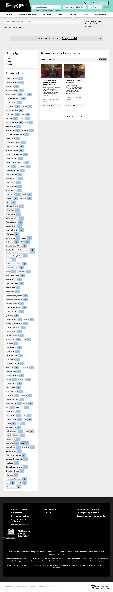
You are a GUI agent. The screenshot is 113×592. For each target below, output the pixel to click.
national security (14, 431)
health (22, 482)
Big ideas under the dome (17, 134)
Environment (13, 359)
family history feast (15, 146)
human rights (13, 194)
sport (10, 482)
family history (13, 182)
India (27, 415)
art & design (13, 106)
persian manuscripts (15, 327)
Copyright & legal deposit (88, 512)
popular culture (14, 383)
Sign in (86, 3)
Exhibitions (12, 86)
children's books (14, 158)
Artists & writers (14, 94)
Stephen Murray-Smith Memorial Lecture (20, 250)
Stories (73, 15)
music (27, 194)
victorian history (14, 319)
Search (107, 7)
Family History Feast (16, 98)
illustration (28, 130)
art (28, 94)
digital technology (15, 218)
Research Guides (47, 10)
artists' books (13, 214)
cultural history (14, 226)
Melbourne (12, 242)
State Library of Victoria (17, 467)
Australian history (15, 90)
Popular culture (14, 102)
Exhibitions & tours (15, 471)
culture (11, 259)
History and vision (19, 509)
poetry (27, 238)
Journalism (12, 443)
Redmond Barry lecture (17, 255)
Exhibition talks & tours (16, 245)
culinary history (14, 331)
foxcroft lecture (14, 279)
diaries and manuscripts (17, 459)
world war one (13, 427)
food (27, 339)
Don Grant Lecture (15, 363)
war (29, 122)
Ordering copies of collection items (92, 516)
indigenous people (15, 303)
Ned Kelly (12, 343)
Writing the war (14, 190)
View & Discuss (96, 21)
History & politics (14, 78)
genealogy (12, 315)
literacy (11, 379)
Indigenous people (15, 399)
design (11, 423)
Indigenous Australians (16, 478)
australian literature (15, 435)
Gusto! (29, 319)
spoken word (13, 439)
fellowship (12, 474)
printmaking (13, 114)
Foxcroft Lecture (14, 222)
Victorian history (14, 178)
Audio (9, 64)
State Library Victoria (16, 142)
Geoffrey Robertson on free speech (74, 82)
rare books (24, 166)
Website (57, 10)
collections (24, 379)
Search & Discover (27, 15)
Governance (16, 512)
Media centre (50, 509)
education (12, 198)
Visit (60, 15)
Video (9, 61)
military (25, 118)
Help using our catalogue (88, 509)
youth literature (14, 347)
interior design (13, 486)
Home (9, 15)
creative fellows (14, 174)
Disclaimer (21, 587)
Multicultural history (15, 275)
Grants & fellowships (20, 524)
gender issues (13, 371)
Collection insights (15, 82)
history (11, 271)
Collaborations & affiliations (18, 520)
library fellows (13, 387)
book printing (13, 447)
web (10, 407)
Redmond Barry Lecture (17, 295)
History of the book (15, 170)
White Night (13, 351)
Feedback (9, 587)
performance (13, 138)
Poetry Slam (13, 210)
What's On (47, 15)
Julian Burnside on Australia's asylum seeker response (49, 83)
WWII (25, 242)
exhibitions (12, 367)
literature (12, 118)
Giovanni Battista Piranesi (17, 162)
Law (25, 443)
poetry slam (13, 291)
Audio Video (89, 24)
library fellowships (15, 230)
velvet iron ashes (14, 355)
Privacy (32, 587)
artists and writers (15, 311)
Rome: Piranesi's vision (17, 154)
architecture (13, 130)
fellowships (12, 234)
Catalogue (36, 10)
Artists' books (13, 339)
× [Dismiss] (101, 38)
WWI (26, 114)
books (11, 166)
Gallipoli (26, 395)
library (11, 202)
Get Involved (100, 15)
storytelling (27, 367)
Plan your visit (69, 38)
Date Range (95, 7)
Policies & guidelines (20, 516)
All (8, 58)
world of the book (15, 110)
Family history (13, 126)
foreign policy (13, 415)
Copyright (43, 587)
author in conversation (16, 263)
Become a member (100, 3)
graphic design (14, 419)
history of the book (15, 335)
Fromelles (22, 407)
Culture (27, 106)
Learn (85, 15)
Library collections (15, 206)
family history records (16, 455)
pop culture (12, 395)
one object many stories (17, 299)
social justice (13, 238)
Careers (47, 512)
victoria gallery (14, 403)
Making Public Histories (17, 323)
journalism (24, 271)
